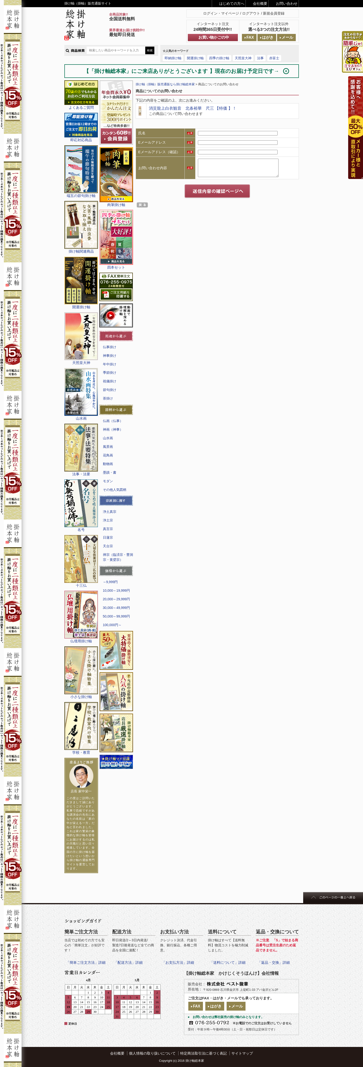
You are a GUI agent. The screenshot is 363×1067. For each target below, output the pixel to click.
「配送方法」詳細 (128, 962)
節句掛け (109, 390)
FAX (250, 37)
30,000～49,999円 (116, 608)
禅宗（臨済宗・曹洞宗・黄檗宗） (118, 557)
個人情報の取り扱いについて (152, 1053)
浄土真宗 (109, 512)
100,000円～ (112, 625)
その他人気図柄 (114, 490)
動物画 (108, 464)
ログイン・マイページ (221, 13)
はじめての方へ (231, 3)
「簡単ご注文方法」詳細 (86, 962)
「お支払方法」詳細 (178, 962)
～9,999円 (110, 582)
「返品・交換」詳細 (273, 962)
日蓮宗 (108, 537)
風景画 (108, 447)
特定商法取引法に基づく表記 (203, 1053)
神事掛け (109, 355)
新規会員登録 (274, 13)
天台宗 (108, 546)
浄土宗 (108, 520)
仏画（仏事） (113, 421)
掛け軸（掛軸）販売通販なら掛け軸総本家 (165, 84)
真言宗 (108, 529)
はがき (268, 37)
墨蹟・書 (109, 472)
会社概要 (260, 3)
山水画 (108, 438)
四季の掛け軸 (219, 58)
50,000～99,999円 (116, 616)
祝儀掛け (109, 381)
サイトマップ (242, 1053)
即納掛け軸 (173, 58)
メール (287, 37)
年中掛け (109, 364)
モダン (108, 481)
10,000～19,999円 (116, 590)
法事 (260, 58)
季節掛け (109, 372)
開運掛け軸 (195, 58)
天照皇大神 (243, 58)
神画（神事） (113, 429)
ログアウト (251, 13)
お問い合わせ (286, 3)
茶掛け (108, 398)
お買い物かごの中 (213, 37)
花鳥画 (108, 455)
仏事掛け (109, 347)
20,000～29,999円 (116, 599)
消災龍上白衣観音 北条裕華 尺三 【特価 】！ (192, 108)
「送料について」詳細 (228, 962)
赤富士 (274, 58)
